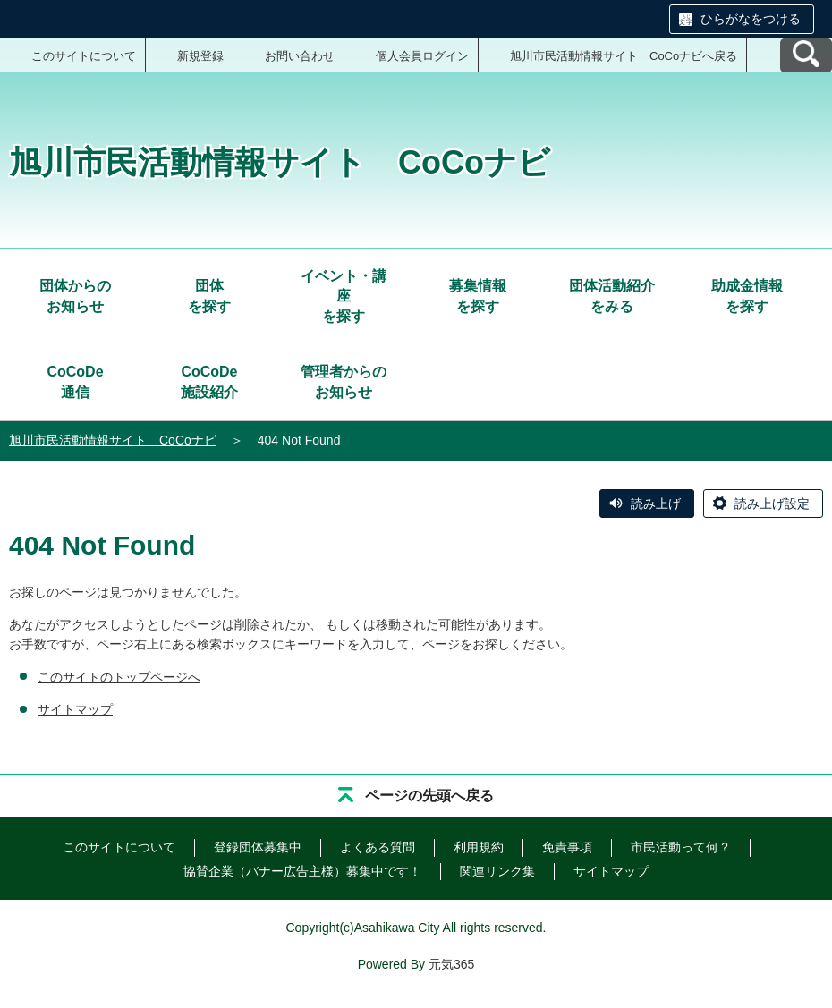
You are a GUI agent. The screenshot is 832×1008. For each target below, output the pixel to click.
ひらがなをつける (750, 19)
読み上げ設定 (772, 503)
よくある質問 (377, 847)
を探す (209, 294)
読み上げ (656, 503)
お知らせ (75, 294)
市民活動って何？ (681, 847)
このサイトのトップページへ (119, 677)
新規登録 (200, 56)
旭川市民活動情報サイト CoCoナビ (112, 440)
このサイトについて (83, 56)
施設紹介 (209, 380)
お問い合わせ (300, 56)
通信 (75, 380)
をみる (612, 294)
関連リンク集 (497, 871)
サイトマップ (75, 709)
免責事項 (567, 847)
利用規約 (479, 847)
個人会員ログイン (422, 56)
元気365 (451, 964)
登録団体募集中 (257, 847)
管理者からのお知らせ (343, 381)
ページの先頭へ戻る (429, 795)
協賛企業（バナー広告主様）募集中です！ (302, 871)
